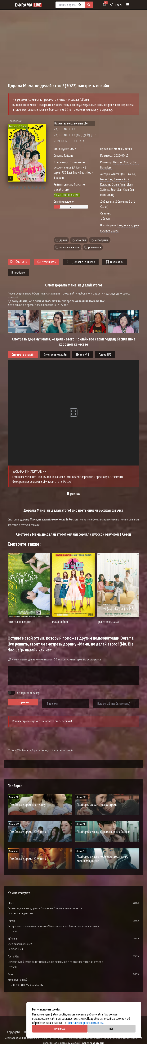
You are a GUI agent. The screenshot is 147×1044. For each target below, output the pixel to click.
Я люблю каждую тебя (21, 913)
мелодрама (101, 240)
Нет (111, 1028)
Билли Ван (106, 179)
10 (44, 187)
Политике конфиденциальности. (85, 1023)
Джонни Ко (120, 179)
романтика (94, 247)
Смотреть (19, 261)
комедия (81, 240)
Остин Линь (118, 184)
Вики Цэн (116, 189)
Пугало (13, 931)
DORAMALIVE (14, 750)
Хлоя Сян (128, 189)
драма (63, 240)
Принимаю (59, 1028)
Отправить (23, 702)
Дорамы (25, 750)
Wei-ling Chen (121, 162)
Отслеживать (46, 262)
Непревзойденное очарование (26, 984)
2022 (73, 148)
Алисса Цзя (118, 174)
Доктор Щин (16, 949)
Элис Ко (130, 174)
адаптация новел (69, 247)
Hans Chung (107, 194)
